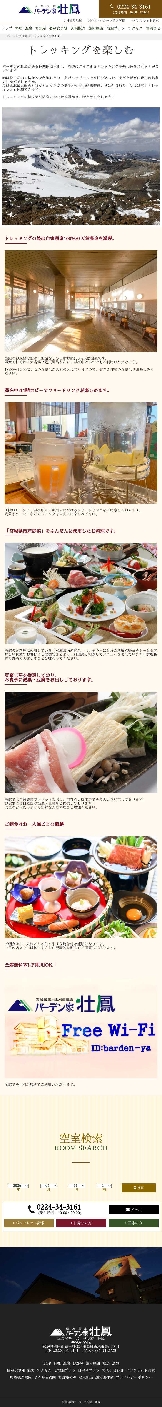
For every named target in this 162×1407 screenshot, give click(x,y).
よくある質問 (45, 1377)
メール (136, 1210)
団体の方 (135, 1223)
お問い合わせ (113, 1370)
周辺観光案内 (21, 1377)
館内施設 (96, 28)
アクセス (135, 28)
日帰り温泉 (74, 20)
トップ (6, 28)
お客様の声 (67, 1377)
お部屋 (40, 28)
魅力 (31, 1370)
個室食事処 (58, 28)
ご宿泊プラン (64, 1370)
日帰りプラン (89, 1370)
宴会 (106, 1363)
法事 (115, 1363)
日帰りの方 (82, 1223)
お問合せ (153, 28)
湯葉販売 (78, 28)
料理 (18, 28)
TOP (47, 1363)
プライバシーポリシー (134, 1377)
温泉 (28, 28)
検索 (140, 1187)
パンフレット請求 (146, 20)
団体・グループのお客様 (107, 20)
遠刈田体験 (104, 1377)
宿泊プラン (116, 28)
